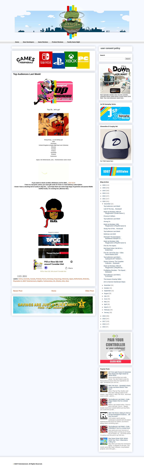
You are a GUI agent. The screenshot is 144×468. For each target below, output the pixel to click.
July (105, 296)
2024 (104, 190)
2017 (104, 321)
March (106, 307)
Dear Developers (28, 42)
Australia (26, 279)
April (105, 304)
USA (63, 281)
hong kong (57, 279)
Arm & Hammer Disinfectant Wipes (114, 282)
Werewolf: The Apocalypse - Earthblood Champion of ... (113, 237)
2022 (104, 196)
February (107, 310)
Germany (50, 279)
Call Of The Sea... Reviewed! (113, 209)
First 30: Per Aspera (110, 245)
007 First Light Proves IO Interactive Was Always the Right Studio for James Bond (119, 373)
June (105, 299)
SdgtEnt (39, 281)
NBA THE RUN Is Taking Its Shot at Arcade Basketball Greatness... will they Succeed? (119, 414)
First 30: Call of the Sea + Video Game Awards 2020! (114, 253)
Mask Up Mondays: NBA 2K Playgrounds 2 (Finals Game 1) (114, 212)
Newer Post (17, 291)
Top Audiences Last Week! (112, 206)
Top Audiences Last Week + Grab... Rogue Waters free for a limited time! (119, 401)
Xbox (67, 281)
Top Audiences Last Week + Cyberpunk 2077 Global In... (113, 258)
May (105, 301)
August (106, 293)
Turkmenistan (47, 281)
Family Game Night (73, 42)
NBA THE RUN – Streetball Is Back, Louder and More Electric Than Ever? (119, 387)
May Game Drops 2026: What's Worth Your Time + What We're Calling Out (118, 440)
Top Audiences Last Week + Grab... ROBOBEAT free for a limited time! (119, 427)
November (107, 285)
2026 (104, 185)
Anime (20, 279)
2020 (104, 201)
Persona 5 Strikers (109, 216)
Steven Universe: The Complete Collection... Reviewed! (114, 262)
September (107, 291)
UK (54, 281)
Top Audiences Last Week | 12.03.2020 (112, 275)
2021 (104, 199)
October (106, 288)
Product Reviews (57, 42)
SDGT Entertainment (29, 281)
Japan (71, 279)
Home (17, 42)
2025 (104, 188)
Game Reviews (43, 42)
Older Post (89, 291)
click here (71, 183)
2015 (104, 327)
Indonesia (65, 279)
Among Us (107, 221)
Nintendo (86, 279)
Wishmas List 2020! (110, 234)
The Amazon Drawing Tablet (112, 279)
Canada (32, 279)
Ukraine (58, 281)
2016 (104, 324)
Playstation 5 (17, 281)
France (44, 279)
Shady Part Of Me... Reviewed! (113, 228)
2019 (104, 316)
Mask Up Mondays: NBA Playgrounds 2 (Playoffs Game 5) (115, 242)
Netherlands (78, 279)
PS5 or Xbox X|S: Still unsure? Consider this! (53, 271)
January (106, 312)
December (107, 204)
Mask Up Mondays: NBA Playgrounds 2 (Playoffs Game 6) (115, 225)
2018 (104, 318)
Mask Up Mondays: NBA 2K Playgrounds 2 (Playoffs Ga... (113, 266)
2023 (104, 193)
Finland (38, 279)
